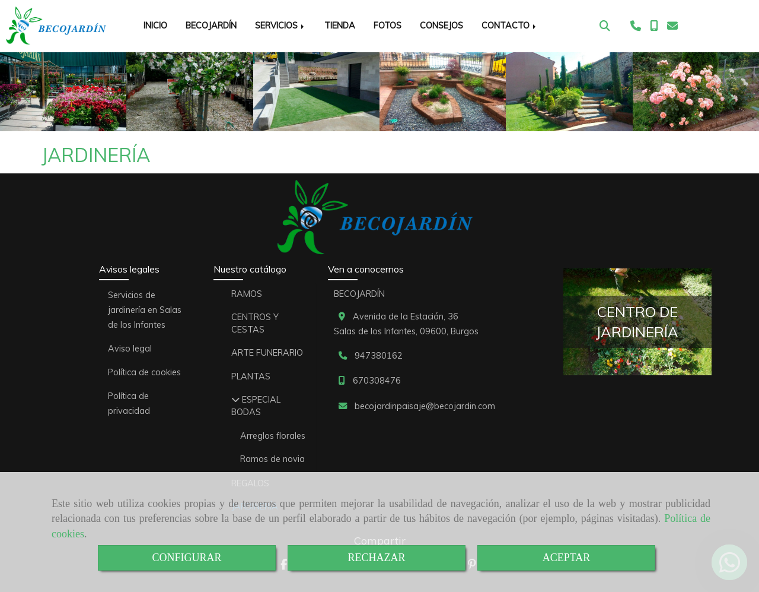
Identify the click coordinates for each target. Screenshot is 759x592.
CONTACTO (509, 25)
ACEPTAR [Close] (567, 557)
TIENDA (339, 25)
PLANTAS (250, 376)
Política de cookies (144, 372)
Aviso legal (130, 348)
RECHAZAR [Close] (376, 557)
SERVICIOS (280, 25)
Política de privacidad (129, 403)
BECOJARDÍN (211, 25)
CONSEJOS (441, 25)
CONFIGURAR (186, 557)
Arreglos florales (272, 435)
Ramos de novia (272, 459)
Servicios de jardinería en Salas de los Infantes (144, 310)
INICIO (155, 25)
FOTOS (387, 25)
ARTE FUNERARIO (267, 352)
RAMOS (246, 294)
